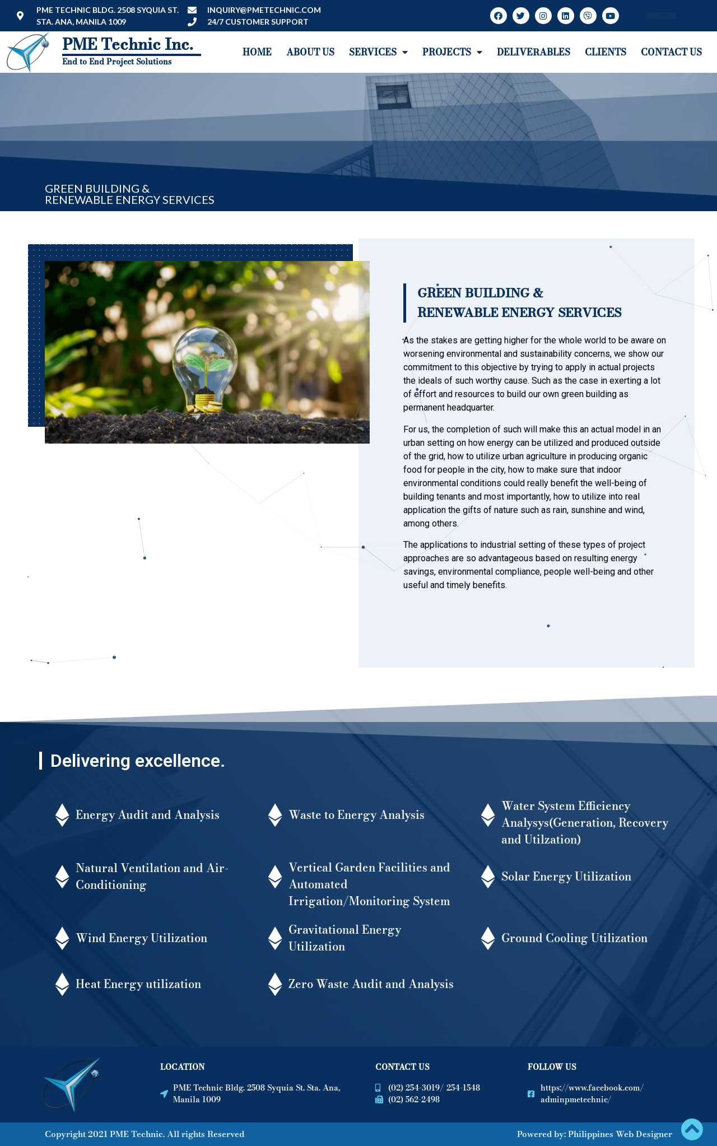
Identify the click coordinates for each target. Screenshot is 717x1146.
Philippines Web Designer (620, 1134)
